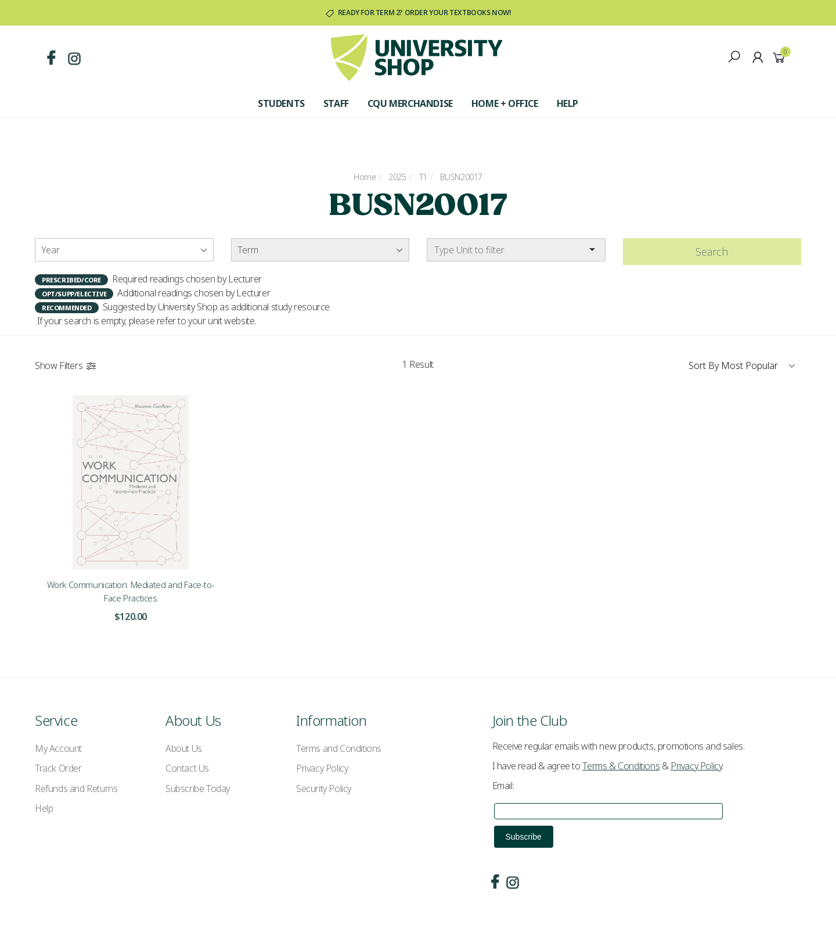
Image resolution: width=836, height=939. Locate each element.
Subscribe (524, 836)
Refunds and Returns (76, 788)
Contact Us (187, 768)
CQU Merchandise (410, 103)
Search (712, 252)
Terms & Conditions (621, 765)
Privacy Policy (322, 768)
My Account (58, 748)
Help (567, 103)
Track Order (58, 768)
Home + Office (504, 103)
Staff (336, 103)
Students (281, 103)
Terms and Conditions (338, 748)
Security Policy (323, 788)
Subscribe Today (197, 788)
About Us (183, 748)
